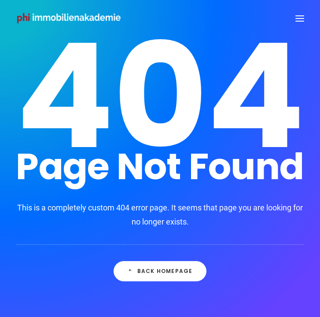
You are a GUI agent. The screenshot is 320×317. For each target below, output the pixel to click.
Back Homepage (160, 271)
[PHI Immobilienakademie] (71, 18)
